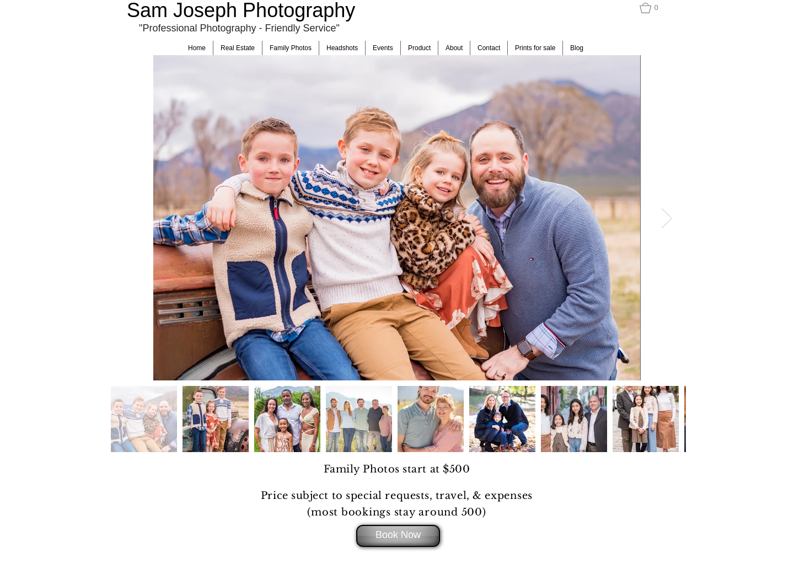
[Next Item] (667, 218)
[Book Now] (398, 536)
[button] (653, 8)
